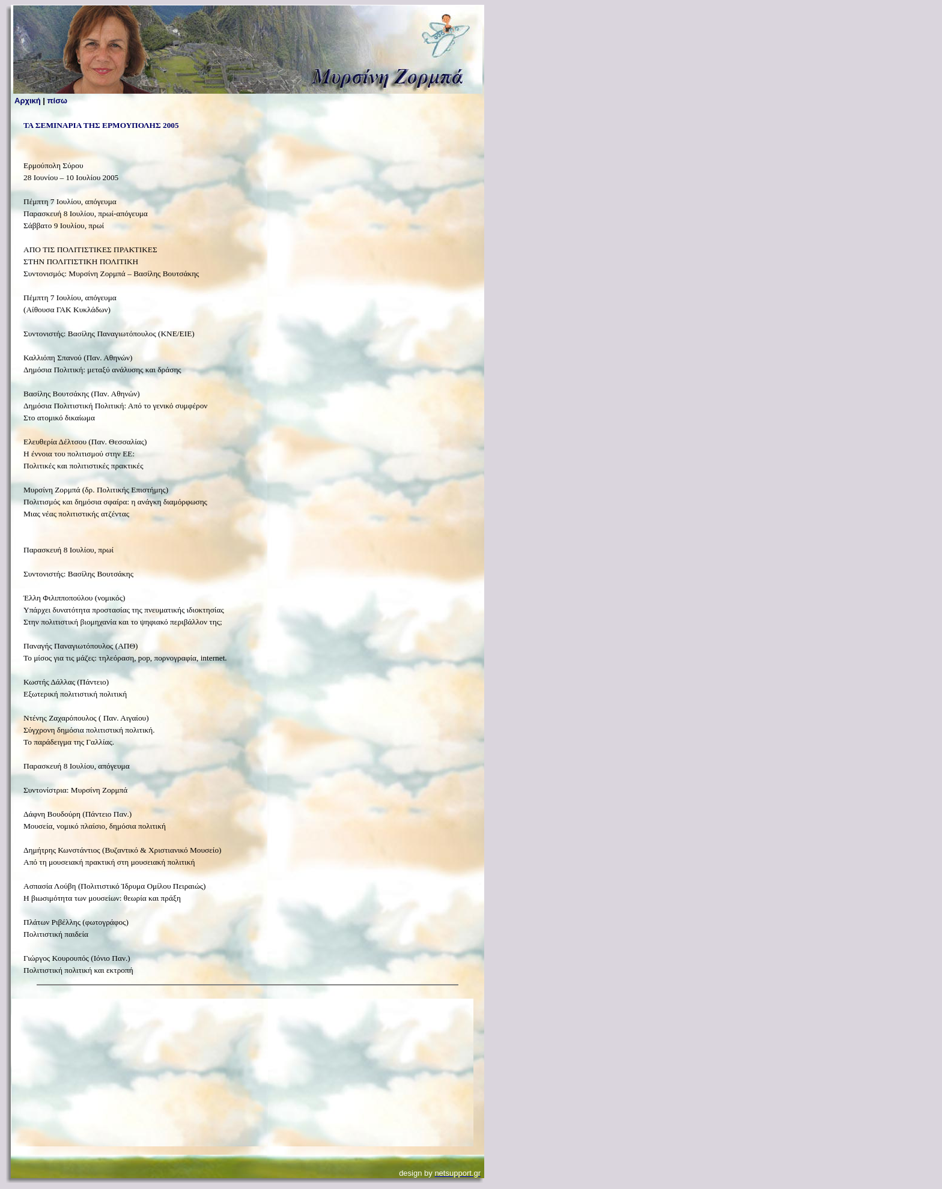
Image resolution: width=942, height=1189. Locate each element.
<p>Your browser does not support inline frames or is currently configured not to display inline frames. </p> (242, 1072)
